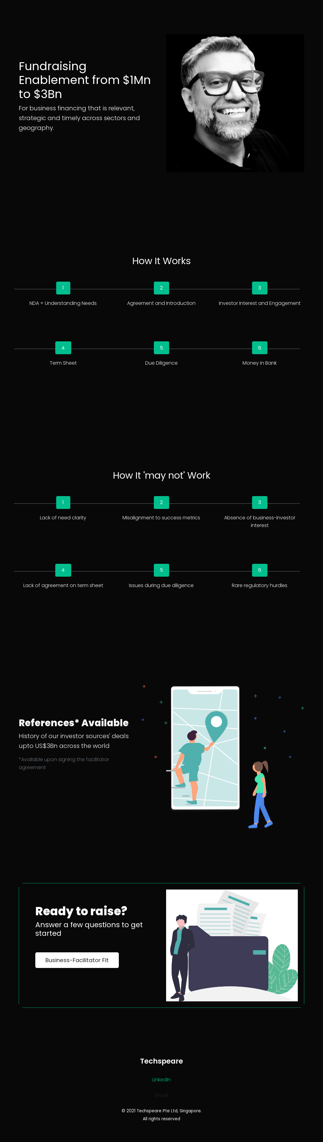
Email (161, 1095)
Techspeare (161, 1061)
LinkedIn (161, 1079)
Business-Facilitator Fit (77, 960)
